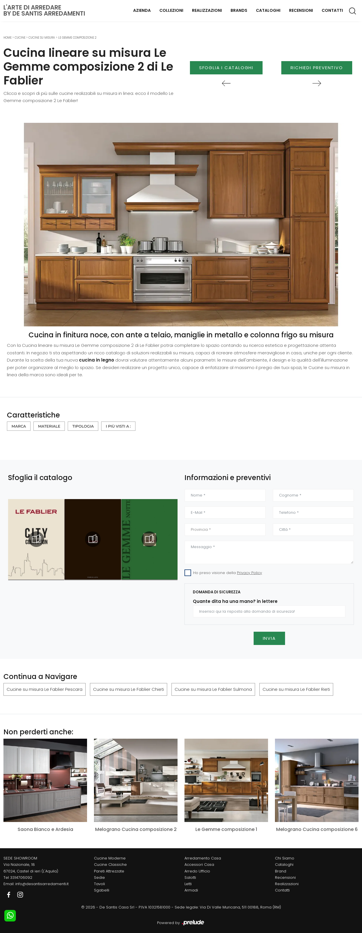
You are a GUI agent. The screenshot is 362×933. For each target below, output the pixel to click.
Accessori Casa (199, 864)
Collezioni (171, 10)
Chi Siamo (284, 858)
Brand (280, 871)
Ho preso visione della (227, 572)
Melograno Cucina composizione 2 (136, 829)
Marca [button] (19, 426)
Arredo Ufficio (197, 871)
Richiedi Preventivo (317, 68)
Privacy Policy (249, 572)
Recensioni (301, 10)
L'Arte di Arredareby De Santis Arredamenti (44, 10)
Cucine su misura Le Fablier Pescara (44, 689)
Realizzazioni (207, 10)
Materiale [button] (49, 426)
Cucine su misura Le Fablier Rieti (296, 689)
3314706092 (21, 877)
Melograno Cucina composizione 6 (317, 829)
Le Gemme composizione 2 (77, 37)
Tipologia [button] (83, 426)
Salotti (190, 877)
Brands (239, 10)
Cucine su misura (42, 37)
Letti (188, 884)
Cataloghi (268, 10)
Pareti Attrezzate (109, 871)
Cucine (20, 37)
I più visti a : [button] (118, 426)
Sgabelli (101, 890)
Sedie (99, 877)
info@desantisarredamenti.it (42, 884)
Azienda (142, 10)
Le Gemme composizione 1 (226, 829)
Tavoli (99, 884)
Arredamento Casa (202, 858)
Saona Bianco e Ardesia (45, 829)
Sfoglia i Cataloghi (226, 68)
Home (7, 37)
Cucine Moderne (110, 858)
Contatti (332, 10)
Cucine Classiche (110, 864)
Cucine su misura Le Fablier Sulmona (213, 689)
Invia (269, 638)
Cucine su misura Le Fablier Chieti (128, 689)
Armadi (191, 890)
